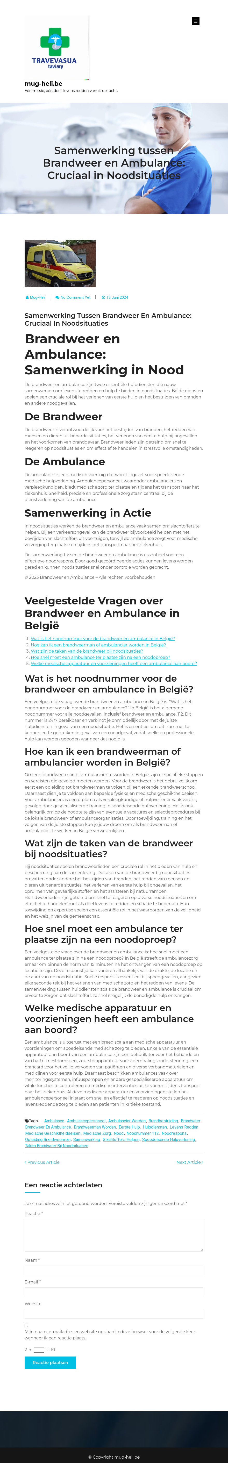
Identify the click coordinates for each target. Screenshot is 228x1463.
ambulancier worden (127, 1120)
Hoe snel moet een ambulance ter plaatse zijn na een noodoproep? (100, 657)
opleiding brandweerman (47, 1139)
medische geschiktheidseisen (52, 1133)
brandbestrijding (163, 1120)
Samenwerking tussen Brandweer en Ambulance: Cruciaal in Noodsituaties (114, 163)
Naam (32, 1260)
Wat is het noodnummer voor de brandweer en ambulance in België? (103, 638)
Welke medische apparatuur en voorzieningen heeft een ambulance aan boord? (114, 663)
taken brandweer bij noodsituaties (56, 1145)
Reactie (34, 1213)
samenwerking (86, 1139)
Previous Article (42, 1162)
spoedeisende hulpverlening (168, 1139)
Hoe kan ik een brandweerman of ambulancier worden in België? (98, 645)
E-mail (33, 1282)
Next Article (189, 1162)
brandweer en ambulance (48, 1127)
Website (33, 1303)
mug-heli (37, 297)
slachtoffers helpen (121, 1139)
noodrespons (174, 1133)
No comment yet (75, 297)
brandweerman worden (95, 1127)
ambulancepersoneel (86, 1120)
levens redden (184, 1127)
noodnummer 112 (142, 1133)
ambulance (54, 1120)
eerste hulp (129, 1127)
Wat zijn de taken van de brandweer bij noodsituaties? (87, 651)
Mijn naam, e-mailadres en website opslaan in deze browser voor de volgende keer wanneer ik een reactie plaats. (110, 1334)
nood (119, 1133)
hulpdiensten (155, 1127)
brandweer (190, 1120)
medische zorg (97, 1133)
